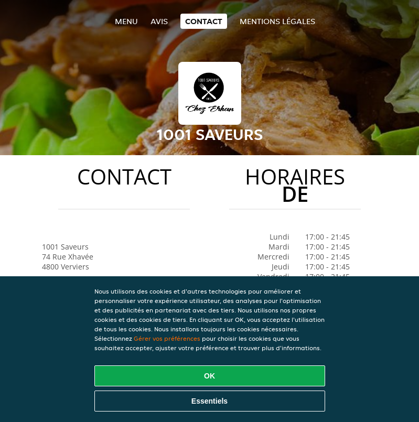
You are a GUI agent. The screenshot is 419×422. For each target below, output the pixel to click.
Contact (203, 21)
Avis (159, 21)
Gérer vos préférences (167, 338)
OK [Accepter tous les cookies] (209, 376)
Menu (126, 21)
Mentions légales (277, 21)
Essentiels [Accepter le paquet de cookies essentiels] (209, 401)
